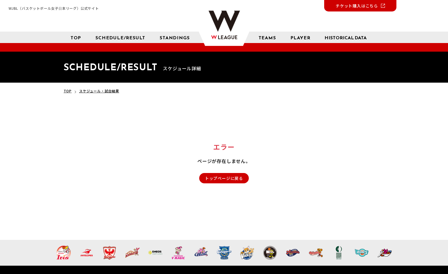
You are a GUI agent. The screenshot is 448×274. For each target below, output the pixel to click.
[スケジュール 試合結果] (120, 37)
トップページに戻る (224, 178)
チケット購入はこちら (357, 6)
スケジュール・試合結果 (99, 90)
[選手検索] (300, 37)
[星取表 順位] (174, 37)
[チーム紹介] (267, 37)
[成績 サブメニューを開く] (345, 37)
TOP (68, 90)
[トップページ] (76, 37)
